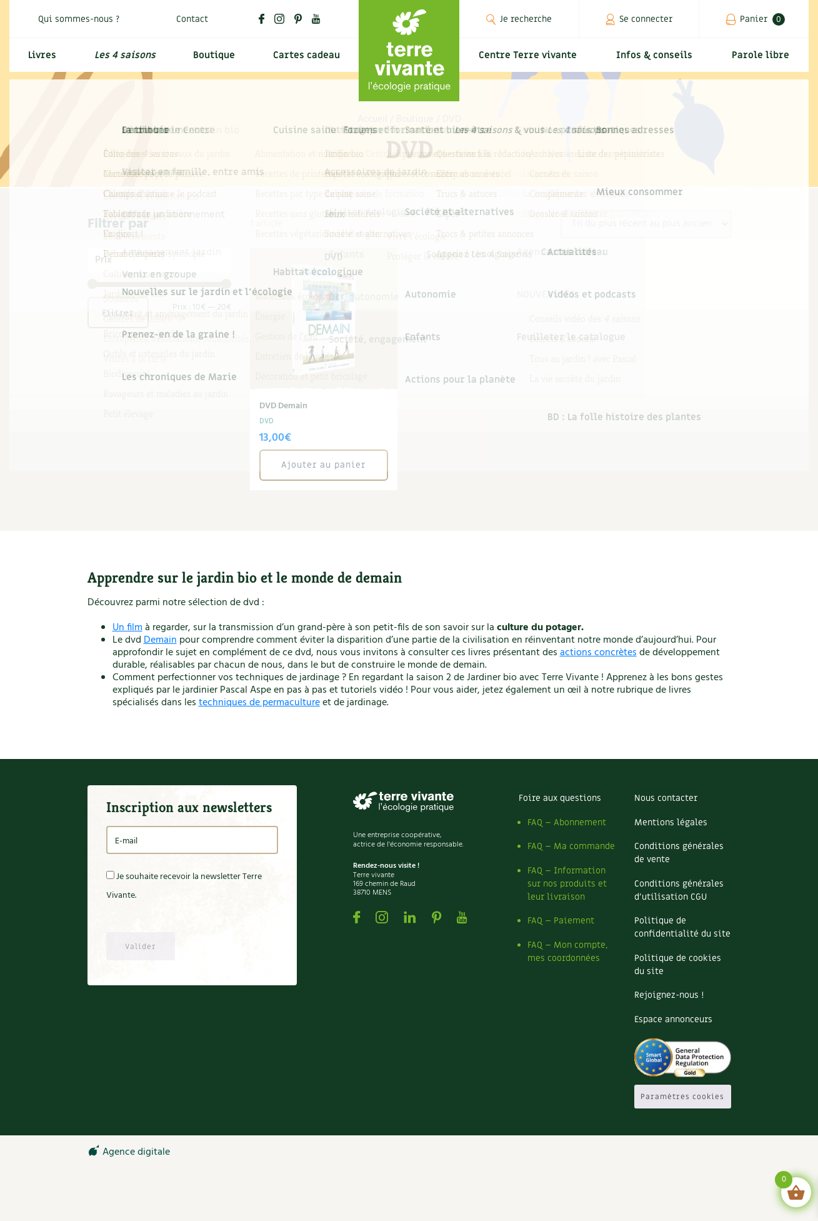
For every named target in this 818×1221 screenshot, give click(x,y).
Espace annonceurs (673, 1019)
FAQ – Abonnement (566, 822)
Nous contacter (665, 798)
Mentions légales (670, 822)
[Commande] (646, 224)
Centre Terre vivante (530, 60)
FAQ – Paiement (560, 921)
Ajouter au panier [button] (323, 465)
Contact (192, 19)
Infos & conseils (659, 60)
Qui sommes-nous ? (78, 19)
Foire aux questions (560, 798)
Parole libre (762, 60)
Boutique (211, 60)
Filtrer (118, 313)
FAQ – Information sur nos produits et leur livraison (567, 884)
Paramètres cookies (682, 1097)
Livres (40, 60)
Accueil (372, 119)
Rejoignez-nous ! (669, 995)
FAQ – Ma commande (571, 846)
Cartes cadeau (305, 60)
